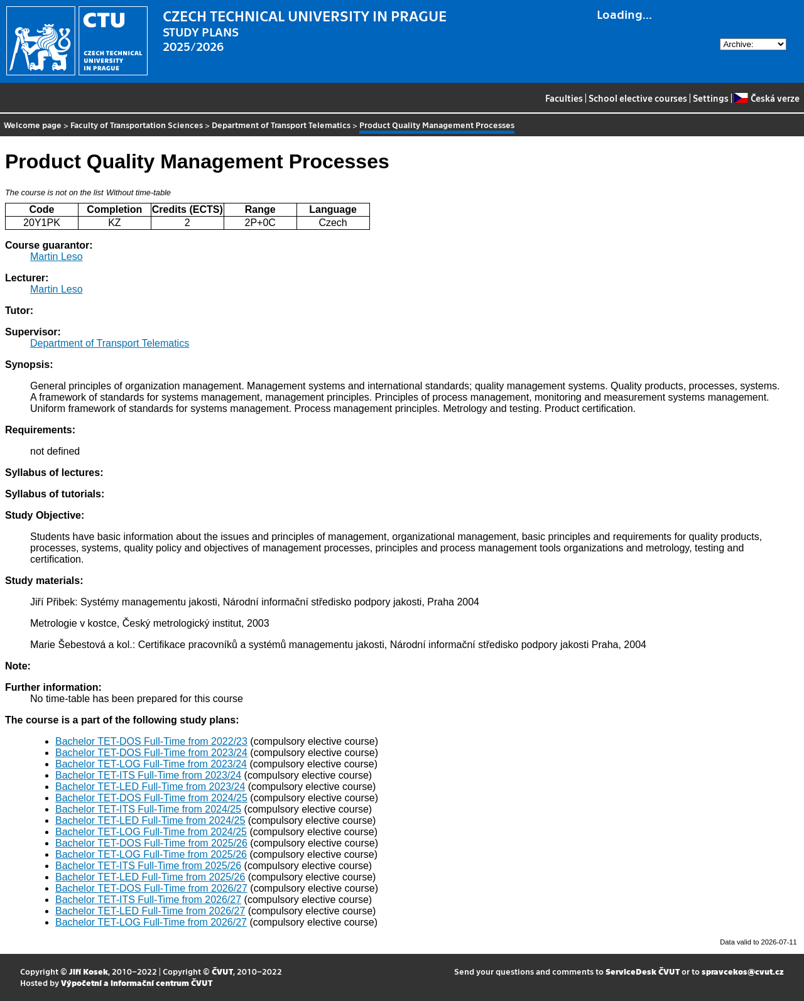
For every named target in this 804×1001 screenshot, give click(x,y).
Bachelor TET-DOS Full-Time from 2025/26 (151, 843)
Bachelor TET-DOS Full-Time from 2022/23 (151, 741)
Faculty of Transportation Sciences (136, 124)
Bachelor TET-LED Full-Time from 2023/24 (150, 786)
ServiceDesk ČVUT (643, 971)
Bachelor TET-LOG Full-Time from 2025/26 (151, 854)
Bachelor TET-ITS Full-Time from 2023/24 (148, 775)
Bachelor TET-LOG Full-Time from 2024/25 (151, 831)
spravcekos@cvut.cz (743, 971)
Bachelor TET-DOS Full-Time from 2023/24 (151, 752)
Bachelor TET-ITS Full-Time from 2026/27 (148, 899)
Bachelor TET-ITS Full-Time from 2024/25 (148, 809)
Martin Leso (56, 256)
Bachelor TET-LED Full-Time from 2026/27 (150, 911)
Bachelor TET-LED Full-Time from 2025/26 (150, 877)
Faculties (564, 98)
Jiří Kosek (88, 971)
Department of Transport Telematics (281, 124)
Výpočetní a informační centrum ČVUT (136, 982)
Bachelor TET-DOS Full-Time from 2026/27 (151, 888)
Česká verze (766, 98)
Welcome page (33, 124)
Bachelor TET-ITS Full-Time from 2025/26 (148, 865)
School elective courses (638, 98)
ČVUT (222, 971)
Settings (711, 98)
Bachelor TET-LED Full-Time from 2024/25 (150, 820)
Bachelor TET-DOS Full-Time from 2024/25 (151, 798)
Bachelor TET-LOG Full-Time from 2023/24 (151, 764)
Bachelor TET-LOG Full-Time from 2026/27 (151, 922)
